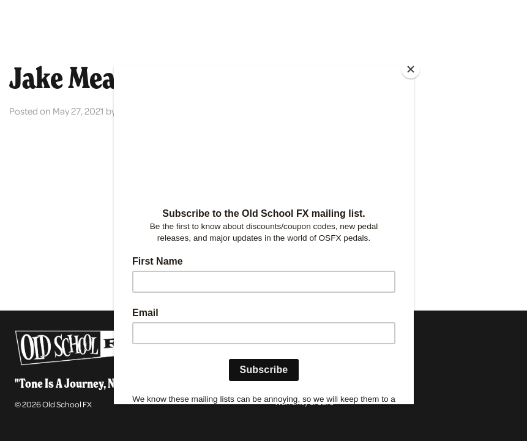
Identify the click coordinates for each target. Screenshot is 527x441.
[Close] (411, 69)
